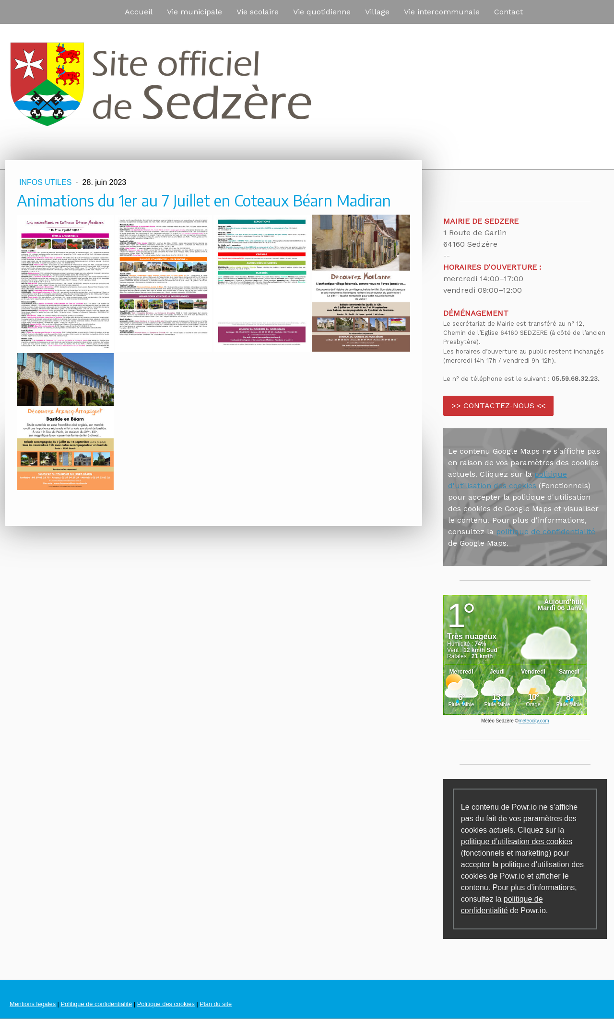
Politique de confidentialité (96, 1004)
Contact (508, 11)
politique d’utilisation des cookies (516, 841)
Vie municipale (194, 11)
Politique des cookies (166, 1004)
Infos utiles (46, 182)
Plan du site (216, 1004)
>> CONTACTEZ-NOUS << (498, 405)
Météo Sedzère (497, 720)
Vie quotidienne (322, 11)
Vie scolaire (257, 11)
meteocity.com (534, 720)
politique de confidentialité (545, 531)
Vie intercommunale (442, 11)
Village (377, 11)
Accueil (139, 11)
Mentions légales (33, 1004)
